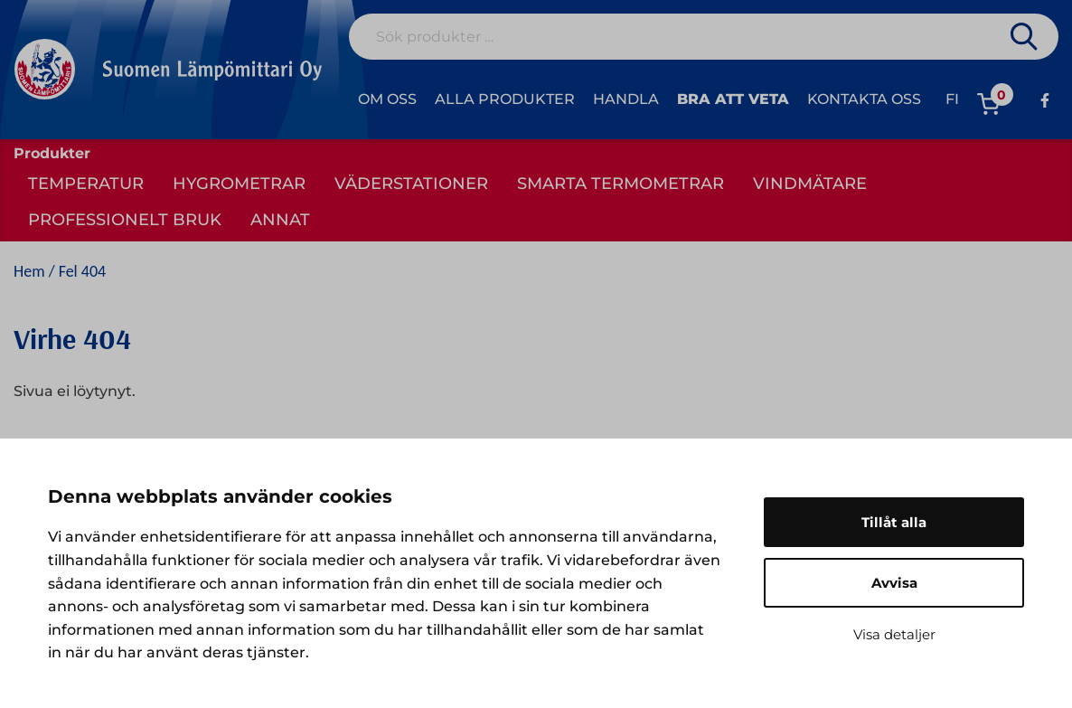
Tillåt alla (893, 522)
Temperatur (86, 184)
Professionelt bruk (124, 220)
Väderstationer (411, 184)
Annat (280, 220)
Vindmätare (810, 184)
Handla (626, 99)
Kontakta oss (864, 99)
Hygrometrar (239, 184)
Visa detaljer (894, 634)
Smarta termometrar (620, 184)
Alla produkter (505, 99)
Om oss (387, 99)
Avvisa (894, 582)
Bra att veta (733, 99)
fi (952, 99)
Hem (29, 271)
